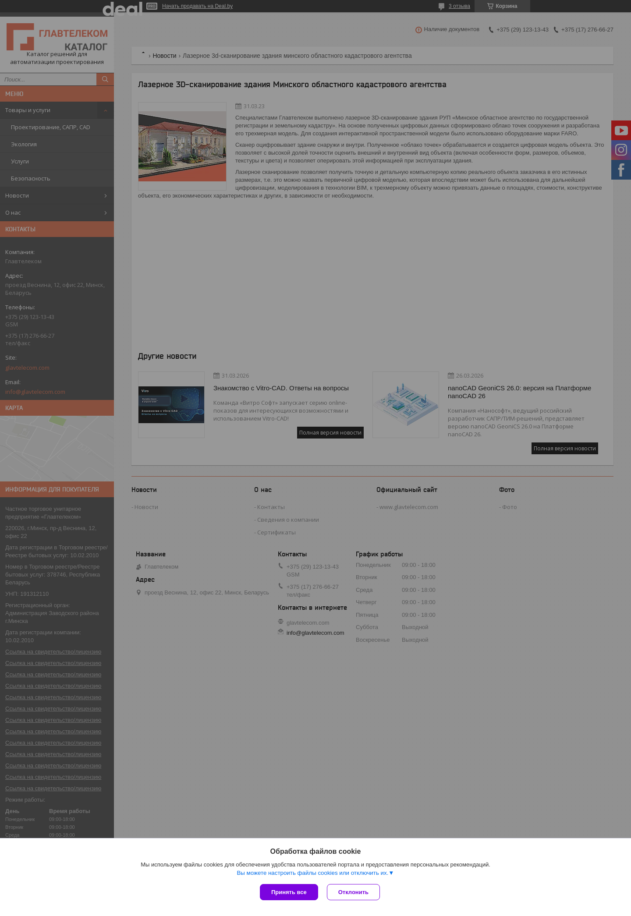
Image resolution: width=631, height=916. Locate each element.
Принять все (289, 892)
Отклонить (353, 892)
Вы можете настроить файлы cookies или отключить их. (312, 873)
